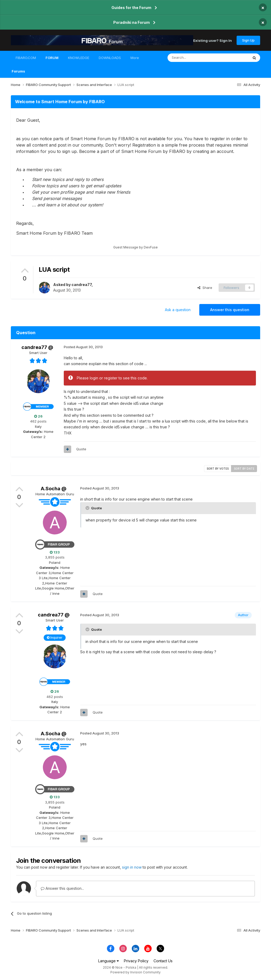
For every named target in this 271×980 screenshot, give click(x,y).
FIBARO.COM (26, 58)
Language (108, 961)
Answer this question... (62, 888)
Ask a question (178, 309)
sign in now (132, 867)
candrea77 (81, 284)
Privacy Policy (136, 961)
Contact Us (163, 961)
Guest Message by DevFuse (135, 247)
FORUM (52, 60)
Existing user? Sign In (212, 40)
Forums (18, 71)
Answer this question (229, 309)
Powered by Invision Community (135, 972)
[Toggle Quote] (87, 508)
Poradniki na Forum (131, 22)
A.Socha (50, 488)
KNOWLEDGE (78, 58)
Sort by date (244, 468)
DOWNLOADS (110, 58)
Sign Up (248, 40)
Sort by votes (218, 468)
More (134, 58)
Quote (81, 449)
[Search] (195, 57)
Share (204, 287)
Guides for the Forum (131, 7)
